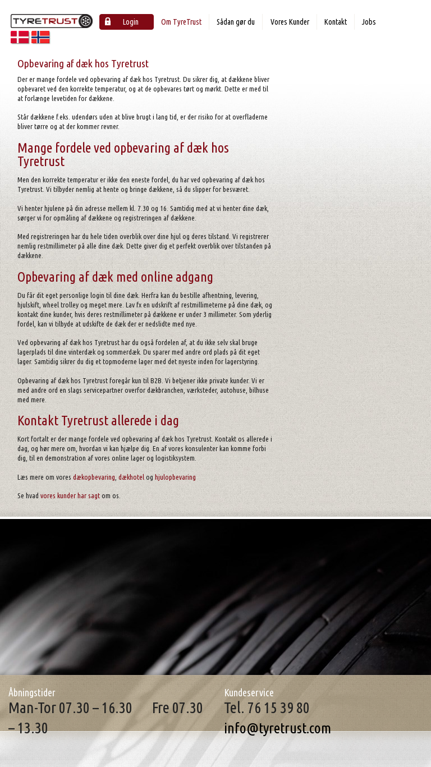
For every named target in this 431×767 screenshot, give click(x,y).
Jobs (369, 21)
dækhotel (131, 477)
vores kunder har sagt (70, 495)
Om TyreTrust (181, 21)
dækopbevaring (94, 477)
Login (122, 21)
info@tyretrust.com (277, 728)
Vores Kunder (289, 21)
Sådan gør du (236, 21)
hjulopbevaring (175, 477)
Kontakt (335, 21)
